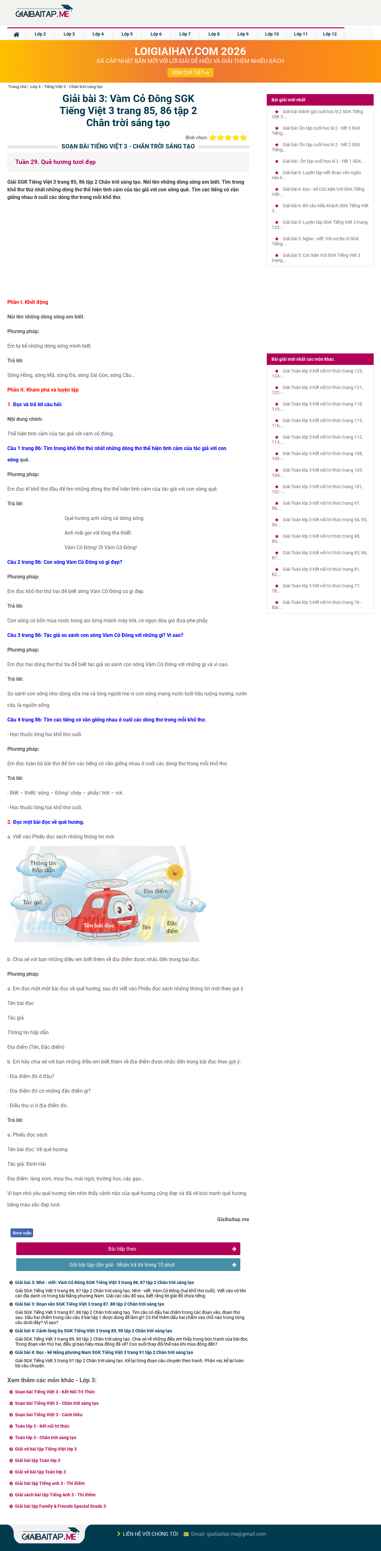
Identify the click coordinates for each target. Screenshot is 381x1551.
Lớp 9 (243, 34)
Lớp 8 (214, 34)
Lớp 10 (272, 34)
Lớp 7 (185, 34)
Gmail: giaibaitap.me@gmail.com (228, 1534)
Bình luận (22, 1233)
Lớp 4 (98, 34)
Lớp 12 (330, 34)
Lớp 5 (127, 34)
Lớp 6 (156, 34)
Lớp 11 (301, 34)
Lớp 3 (69, 34)
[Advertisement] (128, 252)
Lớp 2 (40, 34)
